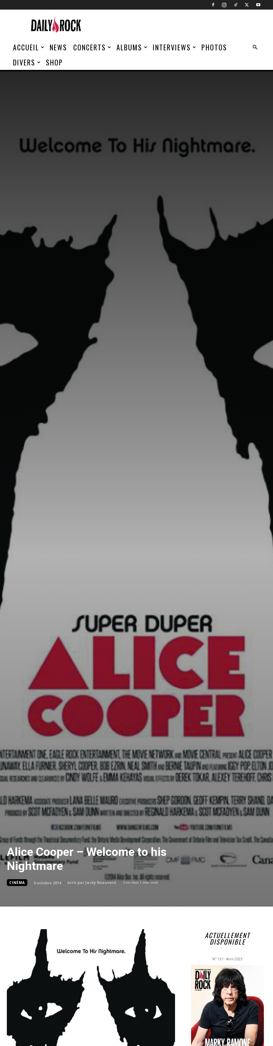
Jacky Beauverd (100, 882)
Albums (132, 47)
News (58, 47)
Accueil (29, 47)
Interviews (175, 47)
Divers (27, 62)
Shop (54, 62)
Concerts (92, 47)
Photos (214, 47)
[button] (255, 47)
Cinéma (17, 882)
